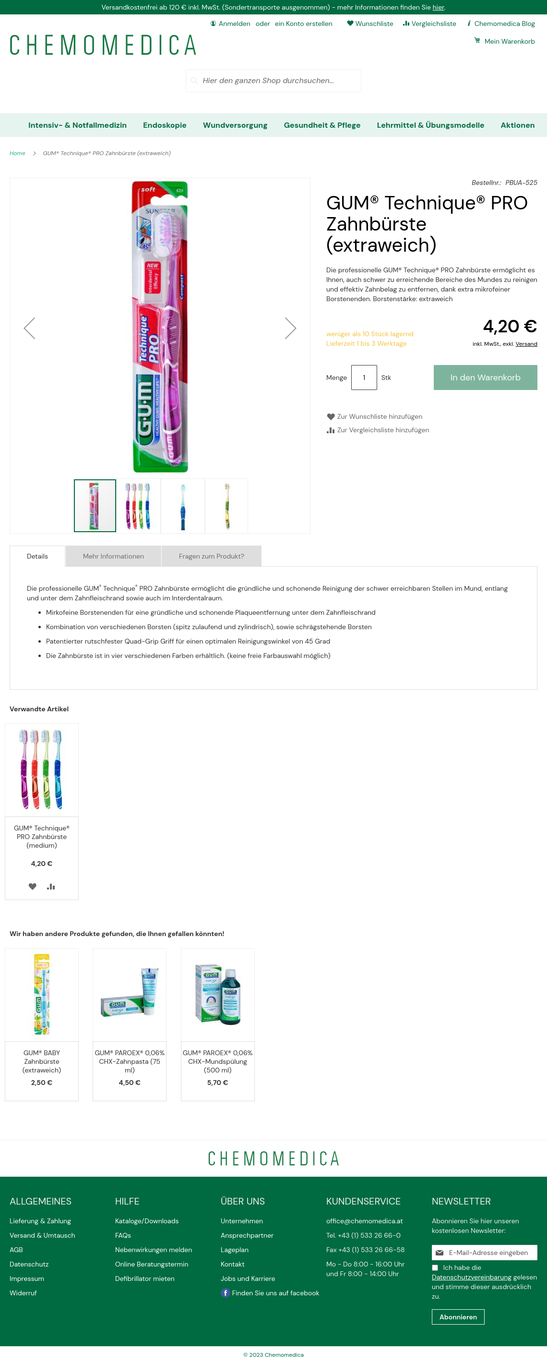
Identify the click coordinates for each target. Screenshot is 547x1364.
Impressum (27, 1278)
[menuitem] (77, 125)
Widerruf (23, 1293)
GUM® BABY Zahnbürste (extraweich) (42, 1061)
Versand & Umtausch (42, 1235)
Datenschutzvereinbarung (471, 1277)
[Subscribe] (458, 1317)
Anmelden (234, 23)
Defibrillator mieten (145, 1278)
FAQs (123, 1235)
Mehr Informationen (113, 556)
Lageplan (235, 1249)
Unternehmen (242, 1221)
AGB (16, 1249)
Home (18, 153)
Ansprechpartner (248, 1235)
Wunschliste (374, 23)
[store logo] (103, 45)
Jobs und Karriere (248, 1278)
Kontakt (233, 1264)
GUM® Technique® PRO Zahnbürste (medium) (42, 837)
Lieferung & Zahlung (40, 1221)
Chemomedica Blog (505, 23)
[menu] (273, 125)
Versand (526, 344)
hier (438, 7)
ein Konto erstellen (304, 23)
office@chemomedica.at (364, 1221)
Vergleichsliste (434, 23)
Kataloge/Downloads (147, 1221)
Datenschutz (29, 1264)
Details (37, 556)
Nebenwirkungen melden (153, 1249)
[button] (29, 328)
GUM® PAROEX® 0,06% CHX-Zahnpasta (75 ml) (130, 1061)
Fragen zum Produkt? (211, 556)
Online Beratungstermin (151, 1264)
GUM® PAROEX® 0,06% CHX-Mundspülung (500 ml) (218, 1061)
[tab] (37, 556)
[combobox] (274, 80)
